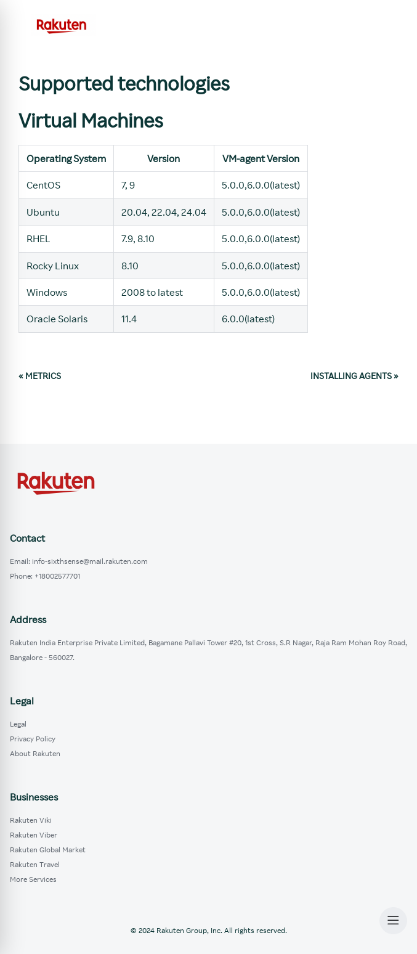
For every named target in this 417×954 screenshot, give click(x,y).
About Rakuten (35, 753)
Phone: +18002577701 (45, 576)
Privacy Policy (32, 738)
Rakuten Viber (33, 834)
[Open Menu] (393, 920)
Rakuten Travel (35, 864)
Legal (18, 723)
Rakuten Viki (31, 820)
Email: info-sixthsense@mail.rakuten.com (79, 561)
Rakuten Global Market (48, 849)
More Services (33, 879)
